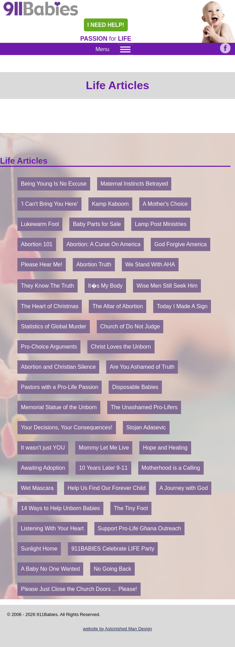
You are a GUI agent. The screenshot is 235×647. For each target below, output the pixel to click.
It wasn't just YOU (43, 448)
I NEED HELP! (105, 25)
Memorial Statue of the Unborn (59, 407)
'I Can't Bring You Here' (49, 204)
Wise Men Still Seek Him (166, 286)
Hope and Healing (165, 448)
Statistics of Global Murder (53, 326)
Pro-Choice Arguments (49, 347)
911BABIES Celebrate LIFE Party (112, 549)
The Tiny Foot (131, 508)
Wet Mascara (37, 488)
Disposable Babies (135, 387)
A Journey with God (183, 488)
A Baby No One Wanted (50, 569)
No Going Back (112, 569)
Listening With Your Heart (52, 528)
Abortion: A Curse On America (103, 244)
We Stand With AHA (150, 264)
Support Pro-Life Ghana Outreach (139, 528)
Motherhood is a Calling (171, 468)
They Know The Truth (47, 286)
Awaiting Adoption (43, 468)
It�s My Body (105, 286)
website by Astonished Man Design (117, 628)
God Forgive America (180, 244)
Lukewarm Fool (40, 224)
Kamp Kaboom (110, 204)
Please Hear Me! (41, 264)
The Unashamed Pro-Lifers (144, 407)
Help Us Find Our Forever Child (107, 488)
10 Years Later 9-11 (103, 468)
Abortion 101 (37, 244)
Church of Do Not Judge (130, 326)
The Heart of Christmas (49, 306)
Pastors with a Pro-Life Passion (59, 387)
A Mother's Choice (165, 204)
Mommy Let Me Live (104, 448)
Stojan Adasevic (146, 427)
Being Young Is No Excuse (54, 184)
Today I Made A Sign (182, 306)
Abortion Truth (93, 264)
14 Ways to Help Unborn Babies (60, 508)
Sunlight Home (39, 549)
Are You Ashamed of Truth (142, 367)
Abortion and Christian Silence (58, 367)
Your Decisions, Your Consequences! (66, 427)
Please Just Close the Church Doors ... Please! (79, 589)
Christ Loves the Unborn (121, 347)
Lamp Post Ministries (161, 224)
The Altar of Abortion (117, 306)
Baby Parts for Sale (97, 224)
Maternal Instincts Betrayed (134, 184)
